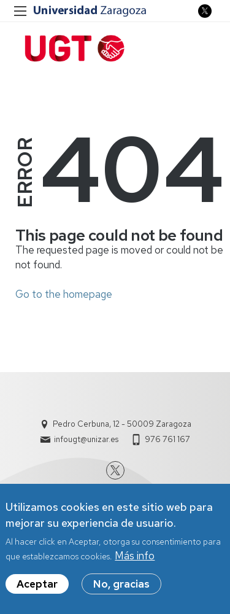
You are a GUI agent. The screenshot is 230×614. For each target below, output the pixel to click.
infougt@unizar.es (86, 439)
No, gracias (121, 588)
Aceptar (37, 588)
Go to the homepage (63, 294)
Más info (135, 560)
